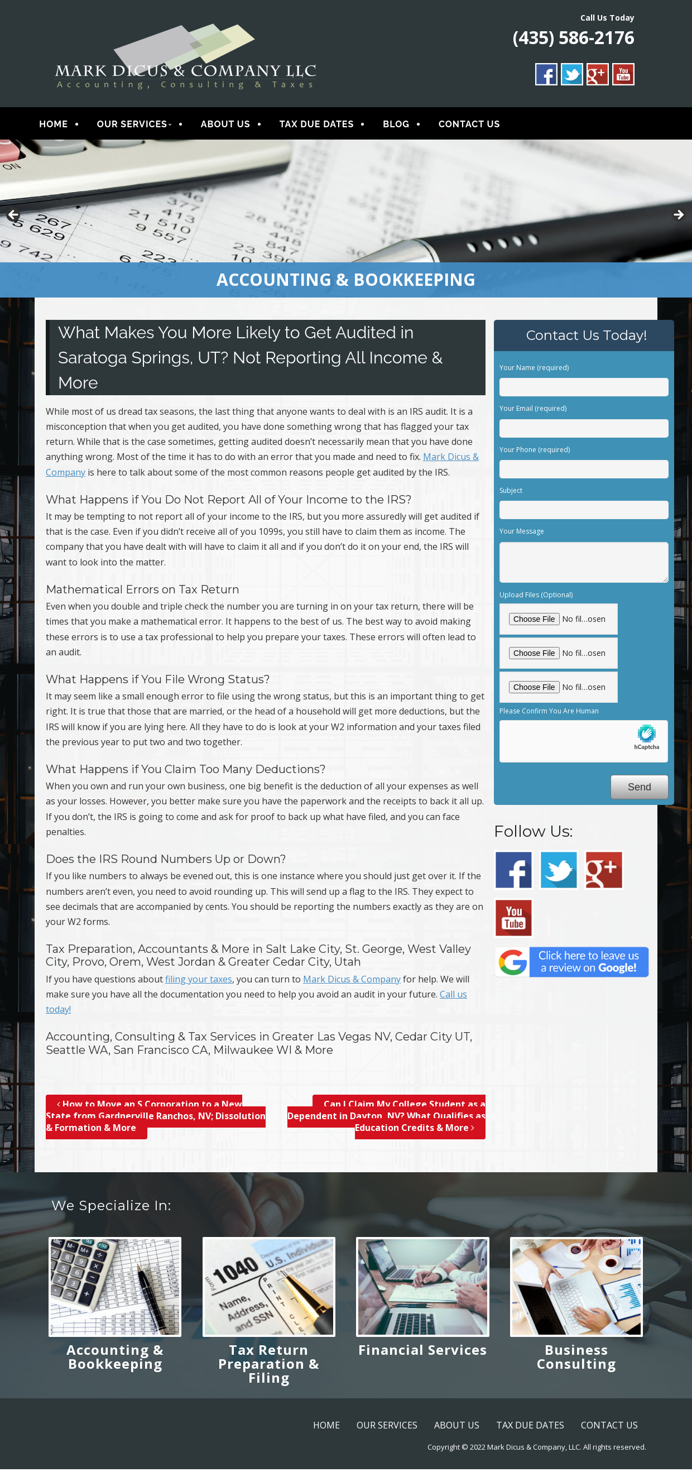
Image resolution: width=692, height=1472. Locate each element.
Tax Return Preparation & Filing (268, 1366)
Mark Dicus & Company (352, 981)
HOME (61, 125)
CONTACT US (477, 125)
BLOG (404, 125)
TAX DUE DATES (324, 125)
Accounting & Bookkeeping (115, 1359)
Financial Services (422, 1352)
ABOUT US (233, 125)
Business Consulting (576, 1359)
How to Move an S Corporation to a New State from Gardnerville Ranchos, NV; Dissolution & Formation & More (156, 1118)
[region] (346, 221)
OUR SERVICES (139, 125)
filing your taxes (198, 981)
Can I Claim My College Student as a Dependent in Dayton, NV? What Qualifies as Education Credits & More (386, 1118)
